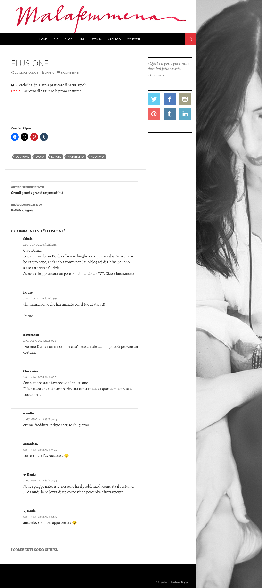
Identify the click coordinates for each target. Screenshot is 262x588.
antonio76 (30, 444)
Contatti (133, 39)
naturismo (76, 156)
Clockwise (30, 371)
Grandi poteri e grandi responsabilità (74, 189)
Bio (56, 39)
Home (43, 39)
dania (40, 156)
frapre (28, 292)
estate (56, 156)
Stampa (97, 39)
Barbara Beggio (180, 582)
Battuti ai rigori (74, 207)
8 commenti (70, 72)
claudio (28, 413)
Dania (49, 72)
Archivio (114, 39)
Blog (69, 39)
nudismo (97, 156)
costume (22, 156)
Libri (82, 39)
